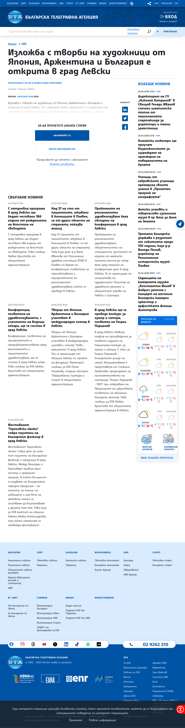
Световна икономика (107, 560)
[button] (131, 3)
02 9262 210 (155, 644)
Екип (155, 681)
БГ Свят (80, 3)
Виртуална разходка (135, 667)
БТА (156, 3)
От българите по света (18, 607)
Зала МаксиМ (159, 672)
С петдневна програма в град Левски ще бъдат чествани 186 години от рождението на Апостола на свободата (27, 218)
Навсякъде (170, 31)
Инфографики (117, 3)
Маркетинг (158, 667)
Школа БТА (129, 695)
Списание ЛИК (160, 677)
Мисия (127, 677)
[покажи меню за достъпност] (180, 709)
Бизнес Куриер (103, 569)
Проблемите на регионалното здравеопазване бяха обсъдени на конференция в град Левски (111, 218)
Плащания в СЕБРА (162, 691)
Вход (171, 16)
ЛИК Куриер (130, 574)
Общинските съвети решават (20, 571)
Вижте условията (62, 164)
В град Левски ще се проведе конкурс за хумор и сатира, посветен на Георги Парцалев (110, 318)
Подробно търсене (133, 31)
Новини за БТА (132, 672)
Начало (12, 44)
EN (176, 3)
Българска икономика (107, 565)
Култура (128, 560)
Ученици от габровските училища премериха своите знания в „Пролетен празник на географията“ (156, 187)
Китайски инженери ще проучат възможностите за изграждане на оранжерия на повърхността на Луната (157, 153)
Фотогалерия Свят (48, 613)
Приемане (75, 720)
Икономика (49, 3)
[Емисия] (157, 31)
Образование (131, 569)
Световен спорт (162, 560)
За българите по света (17, 615)
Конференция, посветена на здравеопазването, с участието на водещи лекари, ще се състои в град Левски (26, 320)
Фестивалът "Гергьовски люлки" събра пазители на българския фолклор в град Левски (25, 433)
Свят (23, 3)
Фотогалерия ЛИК (47, 618)
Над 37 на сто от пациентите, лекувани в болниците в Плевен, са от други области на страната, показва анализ (70, 218)
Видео (103, 3)
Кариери (128, 691)
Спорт (69, 3)
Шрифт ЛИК (159, 663)
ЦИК (10, 588)
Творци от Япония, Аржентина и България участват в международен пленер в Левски (70, 318)
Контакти (158, 686)
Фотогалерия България (44, 607)
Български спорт (162, 565)
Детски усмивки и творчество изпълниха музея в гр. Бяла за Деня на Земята (157, 215)
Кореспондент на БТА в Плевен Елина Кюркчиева (35, 83)
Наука (127, 565)
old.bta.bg (157, 695)
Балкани (34, 3)
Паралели (42, 565)
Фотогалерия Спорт (49, 622)
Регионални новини (19, 565)
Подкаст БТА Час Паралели (75, 612)
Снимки (92, 3)
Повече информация (102, 720)
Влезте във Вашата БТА (62, 149)
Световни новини (47, 560)
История (129, 681)
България (12, 3)
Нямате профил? (168, 21)
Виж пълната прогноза (157, 457)
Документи (130, 686)
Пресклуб (166, 3)
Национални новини (19, 560)
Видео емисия (73, 605)
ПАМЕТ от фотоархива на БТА (48, 629)
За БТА (127, 663)
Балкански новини (76, 560)
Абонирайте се (62, 135)
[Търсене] (149, 31)
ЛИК (61, 3)
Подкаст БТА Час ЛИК (78, 618)
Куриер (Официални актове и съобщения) (19, 580)
